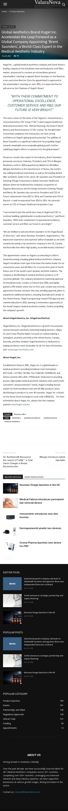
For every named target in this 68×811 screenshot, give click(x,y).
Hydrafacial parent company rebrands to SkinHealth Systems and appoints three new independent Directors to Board (44, 581)
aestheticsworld (50, 418)
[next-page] (10, 557)
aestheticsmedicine (32, 418)
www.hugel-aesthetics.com (21, 349)
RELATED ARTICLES (13, 477)
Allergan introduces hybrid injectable (52, 459)
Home (4, 11)
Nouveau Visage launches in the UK (40, 484)
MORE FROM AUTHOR (34, 477)
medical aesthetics (12, 421)
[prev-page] (5, 557)
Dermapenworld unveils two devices (40, 528)
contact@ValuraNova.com (27, 792)
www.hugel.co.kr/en (20, 404)
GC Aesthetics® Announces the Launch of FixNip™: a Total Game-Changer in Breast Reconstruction (17, 462)
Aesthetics (16, 418)
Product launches (17, 11)
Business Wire (20, 414)
